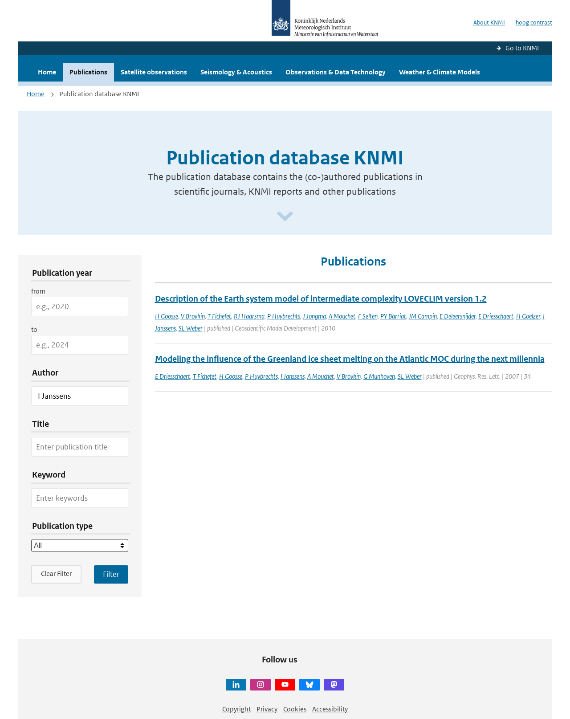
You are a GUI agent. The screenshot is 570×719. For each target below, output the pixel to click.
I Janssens (293, 376)
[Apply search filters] (111, 574)
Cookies (294, 709)
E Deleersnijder (458, 316)
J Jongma (314, 316)
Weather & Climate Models (439, 72)
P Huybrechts (283, 316)
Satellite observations (154, 72)
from (38, 291)
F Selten (368, 316)
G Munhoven (379, 376)
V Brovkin (193, 316)
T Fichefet (219, 316)
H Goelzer (528, 316)
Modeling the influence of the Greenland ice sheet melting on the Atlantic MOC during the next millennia (350, 359)
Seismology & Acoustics (236, 72)
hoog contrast (534, 22)
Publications (88, 72)
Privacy (266, 709)
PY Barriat (393, 316)
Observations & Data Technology (335, 72)
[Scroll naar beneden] (285, 216)
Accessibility (330, 709)
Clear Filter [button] (56, 573)
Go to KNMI (522, 48)
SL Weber (191, 328)
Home (47, 72)
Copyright (236, 709)
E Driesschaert (495, 316)
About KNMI (489, 22)
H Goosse (166, 316)
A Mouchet (342, 316)
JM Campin (423, 316)
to (34, 329)
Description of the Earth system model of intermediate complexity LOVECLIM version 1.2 (321, 299)
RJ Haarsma (249, 316)
